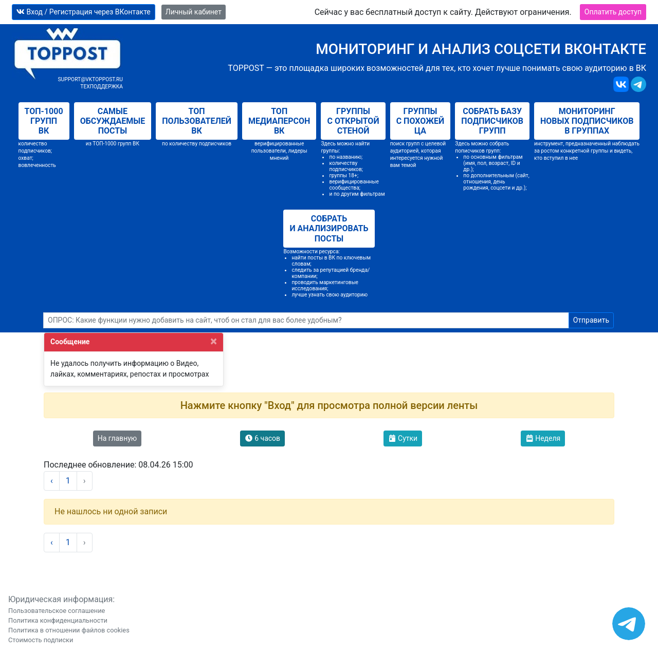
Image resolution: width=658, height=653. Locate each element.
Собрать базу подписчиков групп (492, 121)
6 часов (262, 438)
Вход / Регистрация (83, 12)
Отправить (591, 320)
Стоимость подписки (40, 640)
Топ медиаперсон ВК (279, 121)
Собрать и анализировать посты (328, 228)
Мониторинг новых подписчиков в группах (586, 121)
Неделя (543, 438)
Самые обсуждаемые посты (112, 121)
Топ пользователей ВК (196, 121)
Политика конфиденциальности (57, 620)
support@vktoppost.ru (90, 79)
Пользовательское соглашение (56, 610)
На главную (117, 438)
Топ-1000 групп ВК (44, 121)
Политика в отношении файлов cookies (69, 630)
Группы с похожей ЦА (420, 121)
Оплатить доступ (613, 12)
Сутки (403, 438)
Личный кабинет (194, 12)
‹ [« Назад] (51, 481)
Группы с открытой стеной (353, 121)
